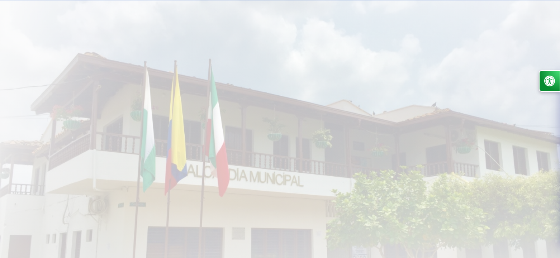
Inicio (134, 63)
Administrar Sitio (529, 31)
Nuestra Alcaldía (141, 103)
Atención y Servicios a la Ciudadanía (297, 64)
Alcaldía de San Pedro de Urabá (73, 103)
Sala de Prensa (189, 103)
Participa (367, 63)
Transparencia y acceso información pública (209, 64)
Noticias (420, 63)
